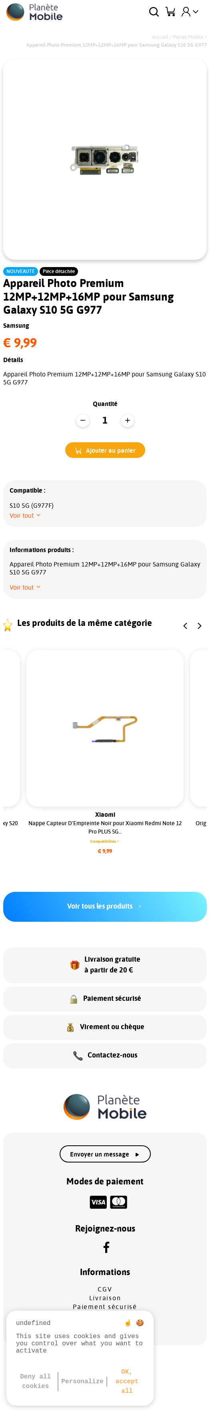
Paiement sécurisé (105, 1307)
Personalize (82, 1381)
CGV (105, 1289)
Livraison (105, 1298)
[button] (105, 450)
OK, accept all (127, 1381)
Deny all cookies (35, 1381)
